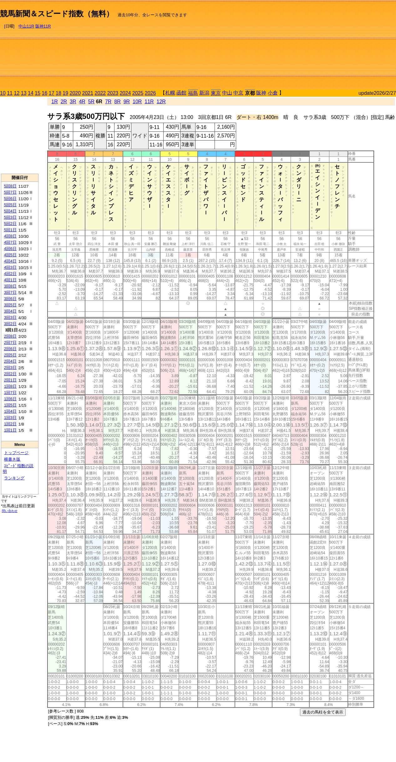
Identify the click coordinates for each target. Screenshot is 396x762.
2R (64, 101)
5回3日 (10, 217)
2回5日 (10, 355)
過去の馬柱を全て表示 (322, 712)
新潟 (204, 92)
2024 (125, 93)
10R (137, 101)
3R (73, 101)
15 (37, 93)
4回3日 (10, 267)
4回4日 (10, 261)
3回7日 (10, 292)
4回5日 (10, 255)
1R (54, 101)
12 (17, 93)
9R (127, 101)
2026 (150, 93)
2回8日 (10, 336)
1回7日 (10, 392)
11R (149, 101)
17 (51, 93)
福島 (193, 93)
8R (117, 101)
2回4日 (10, 361)
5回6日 (10, 198)
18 (58, 93)
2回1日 (10, 380)
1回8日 (10, 386)
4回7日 (10, 242)
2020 (75, 93)
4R (82, 101)
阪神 (261, 92)
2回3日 (10, 367)
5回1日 (10, 230)
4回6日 (10, 248)
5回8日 (10, 186)
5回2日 (10, 223)
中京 (238, 92)
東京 (216, 93)
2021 (88, 93)
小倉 (273, 92)
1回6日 (10, 398)
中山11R (26, 26)
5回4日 (10, 211)
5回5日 (10, 204)
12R (161, 101)
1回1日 (10, 430)
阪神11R (43, 26)
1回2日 (10, 424)
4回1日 (10, 280)
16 (45, 93)
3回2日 (10, 323)
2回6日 (10, 348)
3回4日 (10, 311)
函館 (181, 92)
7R (108, 101)
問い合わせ (10, 511)
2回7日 (10, 342)
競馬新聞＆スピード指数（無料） (57, 13)
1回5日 (10, 405)
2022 (100, 93)
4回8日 (10, 236)
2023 (113, 93)
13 (24, 93)
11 (10, 93)
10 (3, 93)
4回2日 (10, 273)
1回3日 (10, 417)
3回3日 (10, 317)
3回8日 (10, 286)
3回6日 (10, 298)
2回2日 (10, 373)
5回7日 (10, 192)
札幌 (170, 92)
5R (91, 101)
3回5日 (10, 305)
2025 (138, 93)
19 (65, 93)
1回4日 (10, 411)
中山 (227, 92)
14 (30, 93)
